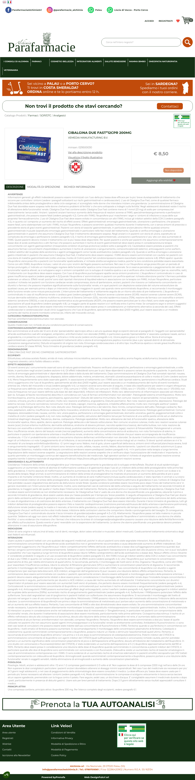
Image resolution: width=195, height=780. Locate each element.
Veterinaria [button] (11, 70)
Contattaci (169, 106)
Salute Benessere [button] (115, 61)
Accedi (149, 20)
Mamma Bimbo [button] (137, 61)
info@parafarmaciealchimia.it (60, 769)
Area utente (9, 732)
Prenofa (60, 777)
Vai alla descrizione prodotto (85, 152)
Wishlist (178, 21)
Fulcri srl (104, 777)
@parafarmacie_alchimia (65, 9)
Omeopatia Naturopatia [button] (163, 61)
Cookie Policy (58, 755)
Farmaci (33, 115)
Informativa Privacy (62, 738)
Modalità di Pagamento (64, 749)
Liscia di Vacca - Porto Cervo (127, 9)
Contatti (7, 749)
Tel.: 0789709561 (89, 769)
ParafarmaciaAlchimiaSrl (23, 9)
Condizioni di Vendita (63, 732)
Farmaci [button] (36, 61)
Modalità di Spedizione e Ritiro (68, 743)
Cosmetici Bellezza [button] (62, 61)
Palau (95, 9)
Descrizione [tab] (15, 187)
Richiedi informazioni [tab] (79, 187)
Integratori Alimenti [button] (89, 61)
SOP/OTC (45, 115)
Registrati (166, 20)
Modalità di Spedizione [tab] (43, 187)
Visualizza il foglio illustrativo (85, 157)
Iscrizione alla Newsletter (16, 755)
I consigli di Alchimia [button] (16, 61)
